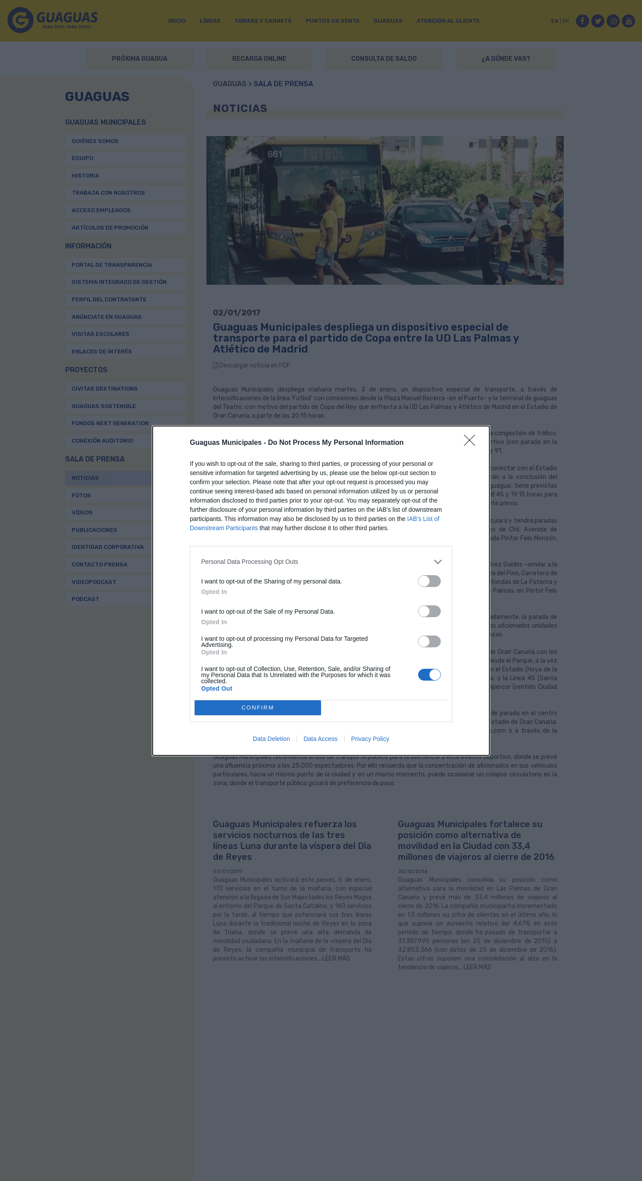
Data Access (321, 738)
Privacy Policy (370, 738)
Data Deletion (271, 738)
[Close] (472, 443)
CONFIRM (257, 707)
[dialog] (321, 590)
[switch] (429, 581)
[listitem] (321, 561)
